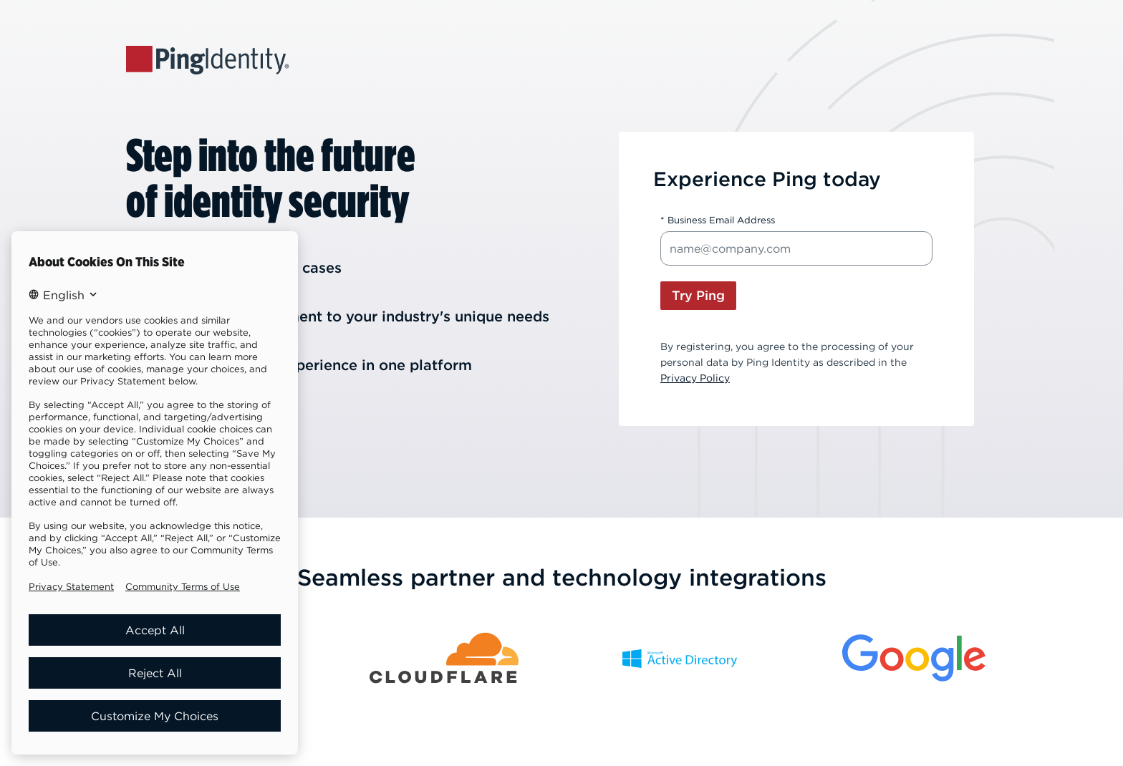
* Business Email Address (717, 220)
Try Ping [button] (698, 295)
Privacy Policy (695, 378)
